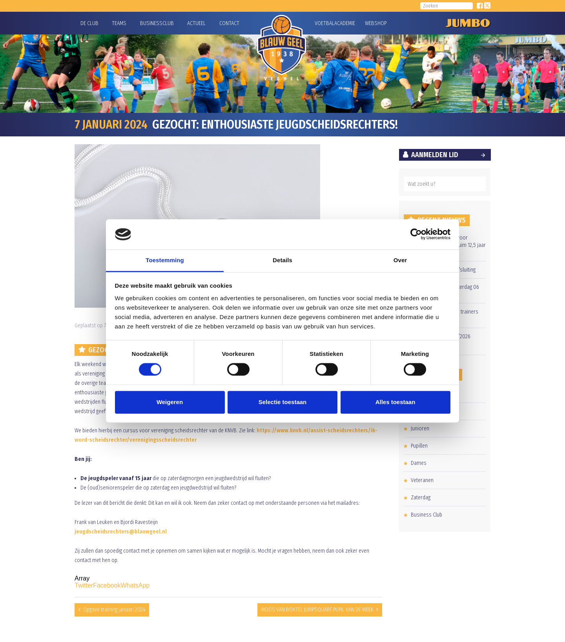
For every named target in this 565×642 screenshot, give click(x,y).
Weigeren (170, 402)
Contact (229, 23)
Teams (119, 23)
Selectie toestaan (283, 402)
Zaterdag (420, 497)
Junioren (420, 428)
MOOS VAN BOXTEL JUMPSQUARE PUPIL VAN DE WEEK (317, 609)
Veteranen (422, 480)
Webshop (375, 23)
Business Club (426, 514)
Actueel (196, 23)
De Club (89, 23)
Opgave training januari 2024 (114, 609)
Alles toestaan (395, 402)
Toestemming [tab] (165, 260)
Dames (418, 463)
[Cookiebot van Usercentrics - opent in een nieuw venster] (416, 234)
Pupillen (419, 446)
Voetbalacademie (324, 23)
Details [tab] (282, 260)
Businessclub (157, 23)
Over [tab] (400, 260)
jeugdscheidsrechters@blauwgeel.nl (121, 531)
